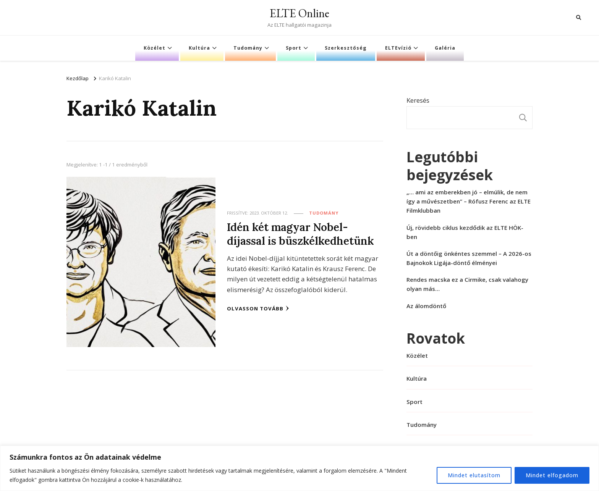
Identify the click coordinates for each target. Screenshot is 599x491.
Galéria (445, 48)
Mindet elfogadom (552, 475)
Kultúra (199, 48)
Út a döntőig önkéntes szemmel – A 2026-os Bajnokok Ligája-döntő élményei (468, 258)
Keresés (417, 100)
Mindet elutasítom (474, 475)
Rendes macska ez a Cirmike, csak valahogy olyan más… (467, 284)
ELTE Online (299, 13)
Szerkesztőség (346, 48)
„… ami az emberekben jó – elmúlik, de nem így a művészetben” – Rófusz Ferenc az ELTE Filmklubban (468, 201)
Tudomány (247, 48)
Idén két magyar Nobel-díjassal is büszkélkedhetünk (300, 233)
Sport (293, 48)
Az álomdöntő (426, 306)
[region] (299, 468)
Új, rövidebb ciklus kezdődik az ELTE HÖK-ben (464, 232)
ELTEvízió (398, 48)
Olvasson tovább (258, 308)
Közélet (154, 48)
